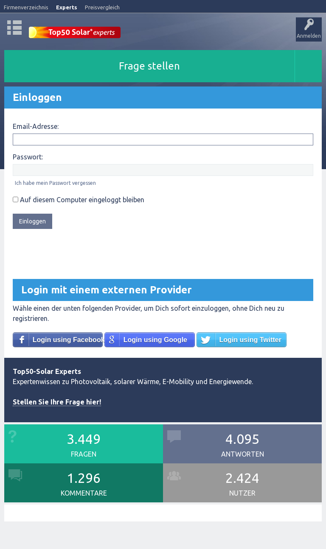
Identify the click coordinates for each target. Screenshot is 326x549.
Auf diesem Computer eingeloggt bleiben (78, 199)
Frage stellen (149, 66)
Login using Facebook (68, 339)
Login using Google (155, 339)
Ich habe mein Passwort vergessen (55, 183)
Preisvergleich (102, 7)
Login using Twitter (250, 339)
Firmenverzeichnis (26, 7)
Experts (66, 7)
